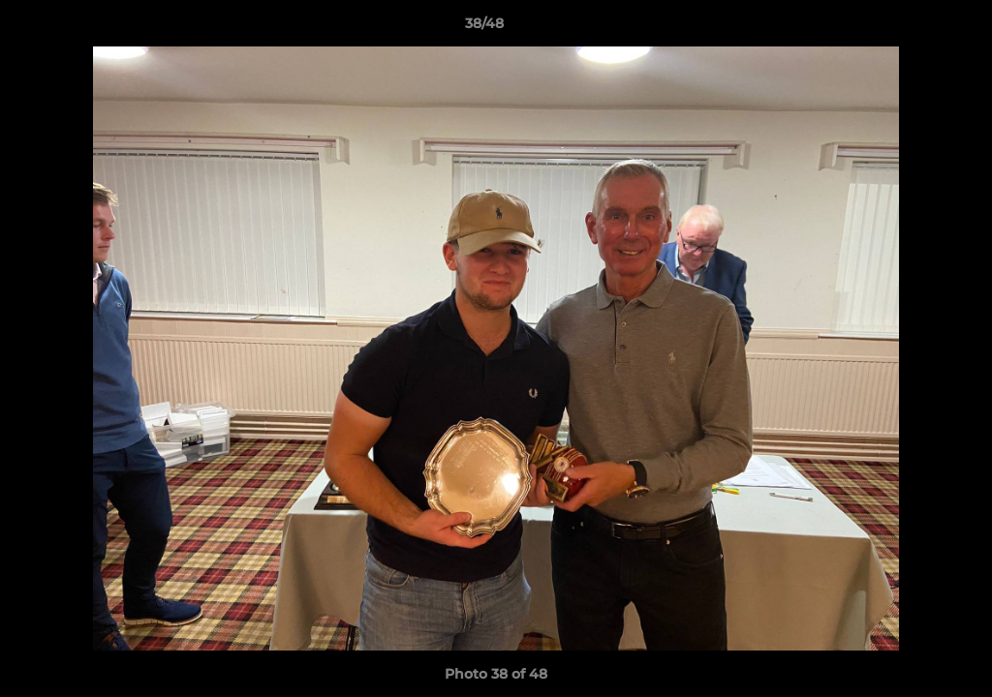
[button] (910, 28)
